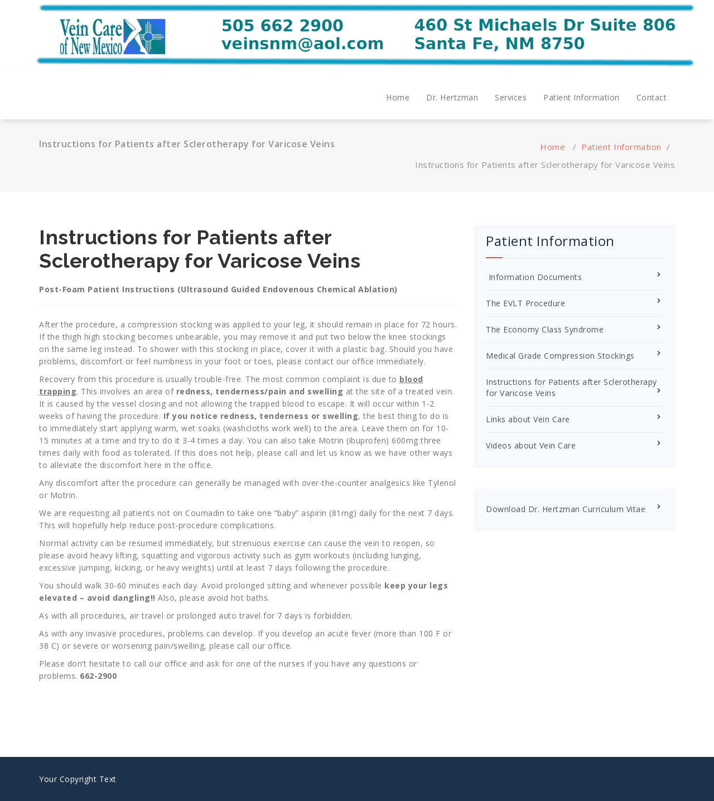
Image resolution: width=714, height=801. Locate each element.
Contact (651, 97)
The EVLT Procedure (525, 303)
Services (511, 97)
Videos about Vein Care (531, 445)
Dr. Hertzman (452, 97)
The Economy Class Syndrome (545, 329)
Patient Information (581, 97)
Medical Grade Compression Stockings (560, 355)
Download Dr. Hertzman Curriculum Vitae (565, 509)
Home (397, 97)
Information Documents (534, 277)
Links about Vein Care (528, 419)
